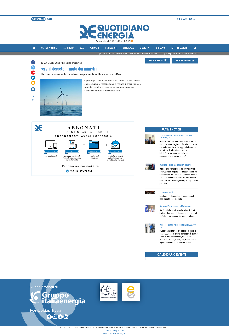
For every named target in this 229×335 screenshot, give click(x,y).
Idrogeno (160, 47)
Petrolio (94, 47)
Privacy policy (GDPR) (114, 330)
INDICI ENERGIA (185, 60)
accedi (50, 19)
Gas (82, 47)
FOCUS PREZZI (158, 60)
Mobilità (144, 47)
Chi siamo (182, 19)
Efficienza (128, 47)
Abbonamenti (38, 19)
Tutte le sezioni (179, 47)
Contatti (193, 19)
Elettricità (68, 47)
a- (33, 95)
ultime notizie (49, 47)
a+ (33, 99)
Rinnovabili (111, 47)
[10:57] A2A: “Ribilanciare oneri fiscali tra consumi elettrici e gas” (135, 54)
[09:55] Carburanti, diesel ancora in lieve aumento (194, 54)
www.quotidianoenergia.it (114, 333)
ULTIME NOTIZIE (171, 129)
